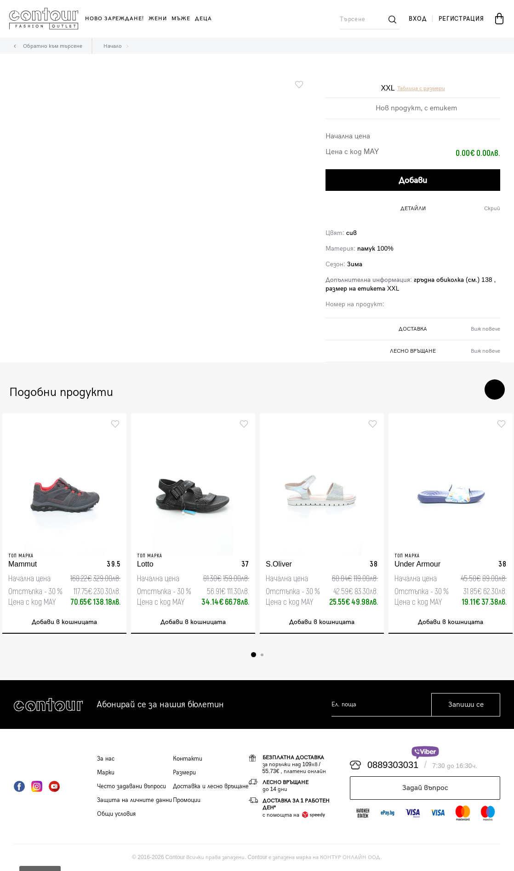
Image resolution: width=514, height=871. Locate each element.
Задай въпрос (425, 788)
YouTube (54, 786)
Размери (184, 772)
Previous (467, 389)
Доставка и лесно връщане (211, 786)
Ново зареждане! (114, 18)
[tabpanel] (64, 523)
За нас (105, 758)
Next (495, 389)
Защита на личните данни (134, 800)
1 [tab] (253, 654)
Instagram (36, 786)
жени (157, 18)
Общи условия (116, 814)
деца (203, 18)
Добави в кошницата (64, 622)
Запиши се (466, 704)
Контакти (187, 758)
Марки (105, 772)
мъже (180, 18)
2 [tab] (262, 654)
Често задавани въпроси (131, 786)
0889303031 (392, 765)
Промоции (186, 800)
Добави (413, 180)
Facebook (19, 786)
